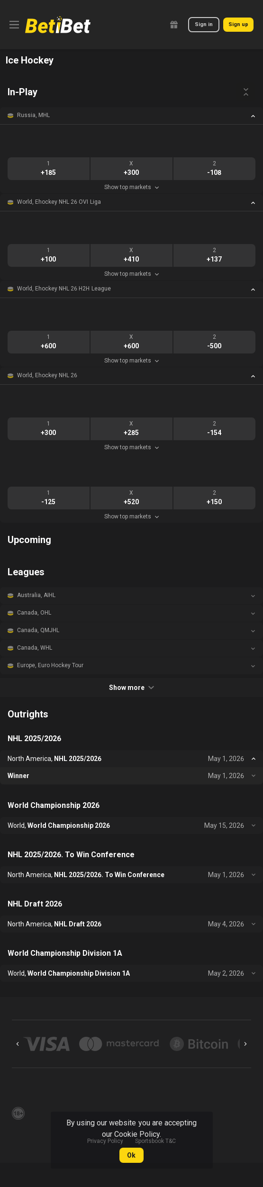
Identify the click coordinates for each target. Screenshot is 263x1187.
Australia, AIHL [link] (36, 595)
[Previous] (17, 1044)
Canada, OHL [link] (34, 612)
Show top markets (131, 187)
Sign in (204, 24)
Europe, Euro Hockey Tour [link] (50, 665)
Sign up (238, 24)
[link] (58, 24)
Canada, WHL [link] (34, 647)
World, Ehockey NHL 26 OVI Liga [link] (59, 202)
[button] (131, 115)
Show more (131, 687)
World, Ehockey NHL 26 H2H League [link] (64, 288)
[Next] (245, 1044)
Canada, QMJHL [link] (38, 630)
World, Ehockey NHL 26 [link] (47, 375)
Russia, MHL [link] (33, 115)
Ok (131, 1155)
